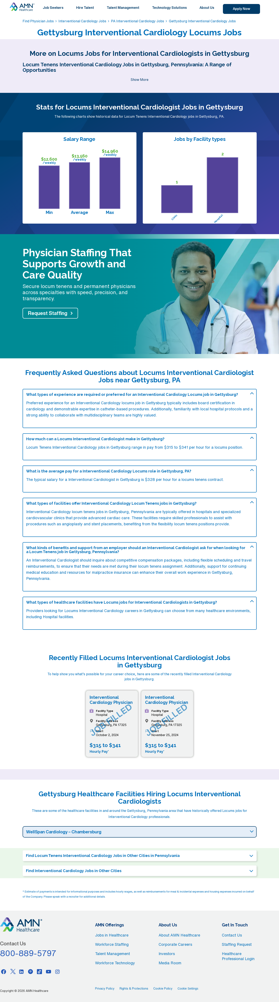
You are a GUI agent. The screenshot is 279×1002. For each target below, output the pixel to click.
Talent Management (123, 7)
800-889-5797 (28, 953)
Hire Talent (85, 7)
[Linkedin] (21, 971)
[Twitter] (12, 971)
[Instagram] (57, 971)
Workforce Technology (115, 963)
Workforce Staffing (112, 944)
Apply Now (241, 8)
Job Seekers (53, 7)
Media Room (170, 963)
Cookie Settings (188, 988)
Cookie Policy (163, 988)
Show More (139, 79)
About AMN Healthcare (179, 935)
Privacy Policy (105, 988)
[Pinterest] (30, 971)
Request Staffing (47, 313)
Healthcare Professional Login (238, 956)
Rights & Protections (134, 988)
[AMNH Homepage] (21, 7)
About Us (206, 7)
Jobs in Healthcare (111, 935)
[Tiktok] (39, 971)
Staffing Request (237, 944)
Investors (167, 953)
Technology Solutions (169, 7)
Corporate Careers (175, 944)
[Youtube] (48, 971)
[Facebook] (3, 971)
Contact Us (232, 935)
